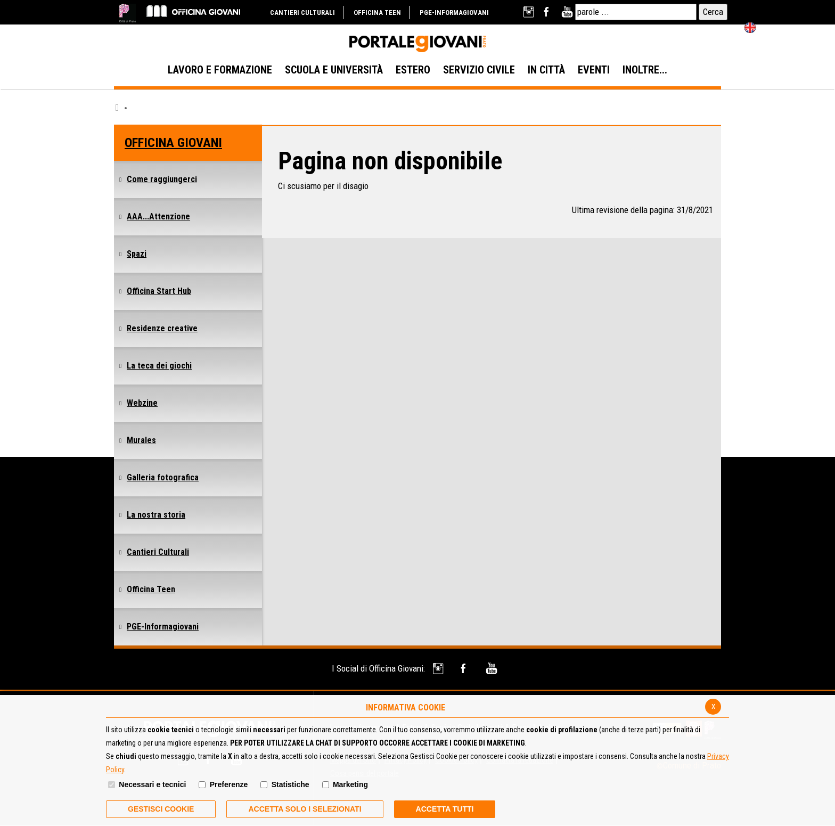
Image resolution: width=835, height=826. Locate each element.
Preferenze (229, 784)
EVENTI (594, 69)
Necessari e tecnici (152, 784)
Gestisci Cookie (161, 809)
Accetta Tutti (445, 809)
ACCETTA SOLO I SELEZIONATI (304, 809)
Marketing (350, 784)
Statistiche (290, 784)
